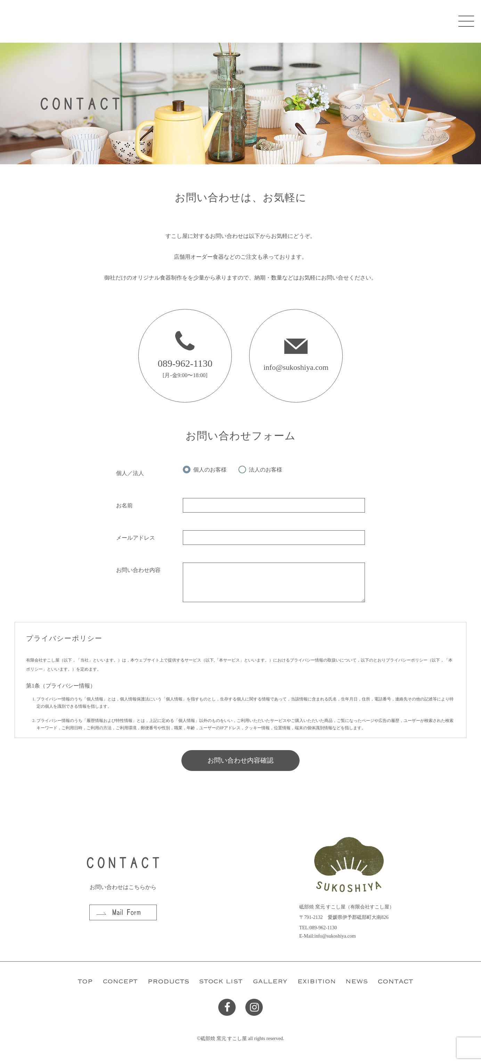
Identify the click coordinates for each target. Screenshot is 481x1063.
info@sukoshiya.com (295, 367)
